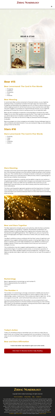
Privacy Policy (27, 396)
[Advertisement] (27, 20)
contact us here (42, 413)
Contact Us (38, 396)
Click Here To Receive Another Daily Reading (27, 351)
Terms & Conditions (18, 396)
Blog (33, 396)
